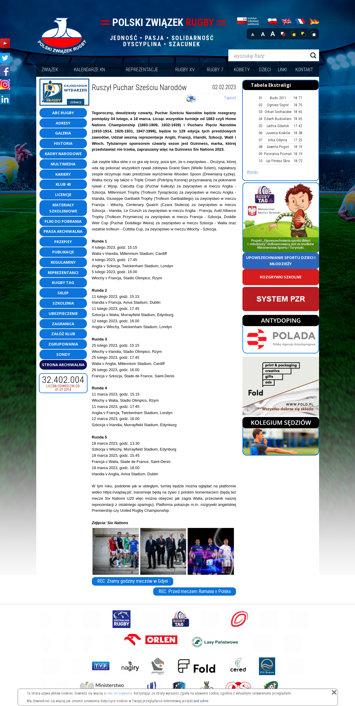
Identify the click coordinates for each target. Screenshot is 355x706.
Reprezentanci (63, 272)
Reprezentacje (142, 69)
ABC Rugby (63, 112)
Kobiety (242, 69)
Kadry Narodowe (63, 153)
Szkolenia (63, 303)
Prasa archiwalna (63, 231)
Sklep (63, 292)
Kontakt (304, 69)
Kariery (63, 174)
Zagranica (63, 323)
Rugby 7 (215, 69)
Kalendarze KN (89, 69)
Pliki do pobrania (63, 221)
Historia (63, 143)
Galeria (63, 133)
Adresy (63, 123)
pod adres (201, 701)
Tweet (230, 98)
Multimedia (63, 164)
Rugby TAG (63, 282)
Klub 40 (63, 184)
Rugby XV (185, 69)
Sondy (63, 354)
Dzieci (265, 69)
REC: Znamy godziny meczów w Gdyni (132, 581)
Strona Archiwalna (63, 364)
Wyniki (252, 172)
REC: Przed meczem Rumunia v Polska (194, 591)
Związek (50, 69)
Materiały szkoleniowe (63, 208)
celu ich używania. (119, 693)
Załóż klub (63, 333)
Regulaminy (63, 262)
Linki (282, 69)
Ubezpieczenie (63, 313)
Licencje (63, 194)
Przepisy (63, 241)
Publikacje (63, 252)
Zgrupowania (63, 344)
